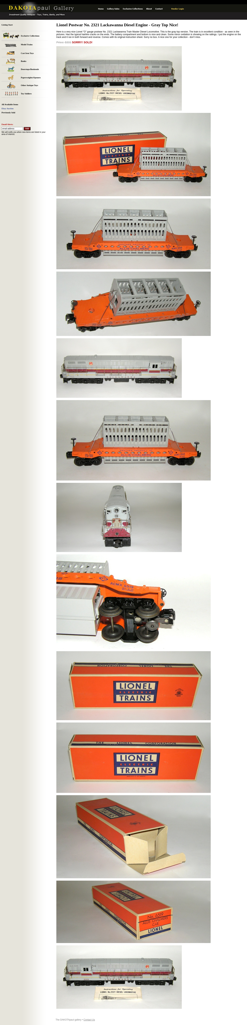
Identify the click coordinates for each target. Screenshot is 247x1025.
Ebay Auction (8, 108)
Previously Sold (8, 113)
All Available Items (10, 104)
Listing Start (7, 25)
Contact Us (89, 1019)
